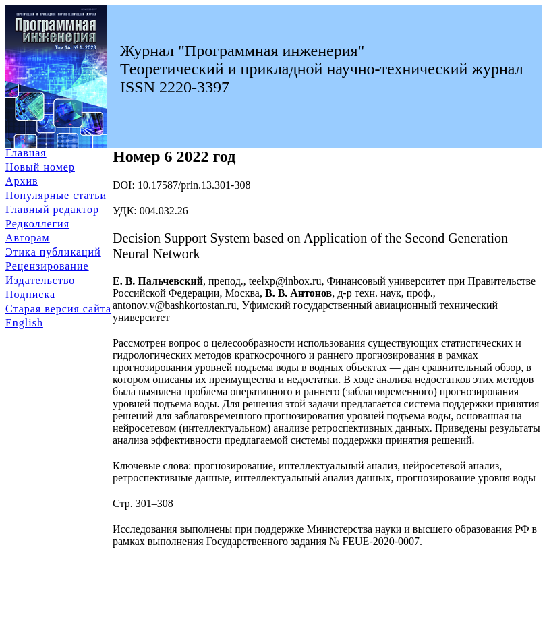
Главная (26, 152)
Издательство (40, 280)
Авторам (27, 237)
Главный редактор (52, 209)
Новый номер (40, 167)
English (24, 322)
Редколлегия (37, 223)
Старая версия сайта (58, 308)
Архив (21, 181)
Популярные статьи (56, 195)
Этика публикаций (53, 252)
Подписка (30, 294)
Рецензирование (47, 266)
